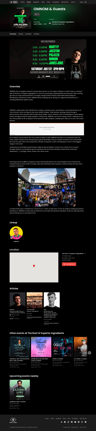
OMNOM (11, 318)
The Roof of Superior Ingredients (63, 22)
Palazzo (34, 147)
